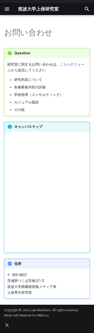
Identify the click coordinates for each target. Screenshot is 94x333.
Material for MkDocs (34, 315)
